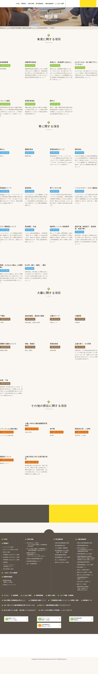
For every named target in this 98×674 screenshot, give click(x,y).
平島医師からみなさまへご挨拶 (11, 559)
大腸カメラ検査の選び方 (83, 569)
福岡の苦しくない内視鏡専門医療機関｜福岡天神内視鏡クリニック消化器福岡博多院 (23, 28)
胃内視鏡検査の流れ (60, 545)
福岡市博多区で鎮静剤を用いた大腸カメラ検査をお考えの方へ (82, 588)
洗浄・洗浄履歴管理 (32, 563)
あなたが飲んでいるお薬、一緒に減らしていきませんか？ (20, 610)
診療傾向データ (87, 600)
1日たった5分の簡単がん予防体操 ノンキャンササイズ (56, 610)
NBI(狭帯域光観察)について (34, 561)
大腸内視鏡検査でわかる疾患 (84, 553)
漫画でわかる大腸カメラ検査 (84, 572)
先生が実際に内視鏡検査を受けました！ (15, 600)
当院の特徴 (31, 3)
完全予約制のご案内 (8, 569)
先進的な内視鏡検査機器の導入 (35, 558)
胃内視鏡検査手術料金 (60, 554)
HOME (18, 3)
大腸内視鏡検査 (49, 3)
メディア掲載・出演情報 (66, 595)
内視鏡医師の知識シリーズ (38, 600)
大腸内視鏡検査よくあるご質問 (85, 564)
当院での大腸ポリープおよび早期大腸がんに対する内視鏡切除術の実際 (84, 549)
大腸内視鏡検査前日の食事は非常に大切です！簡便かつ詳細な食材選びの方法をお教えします (86, 558)
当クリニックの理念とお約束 (10, 549)
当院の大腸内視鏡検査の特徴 (84, 543)
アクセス (6, 595)
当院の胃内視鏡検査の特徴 (62, 543)
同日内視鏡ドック (81, 567)
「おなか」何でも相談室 (10, 572)
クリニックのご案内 (8, 547)
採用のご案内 (51, 595)
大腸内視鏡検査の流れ (82, 545)
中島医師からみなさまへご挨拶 (11, 554)
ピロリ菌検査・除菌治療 (61, 548)
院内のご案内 (6, 552)
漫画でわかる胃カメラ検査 (62, 562)
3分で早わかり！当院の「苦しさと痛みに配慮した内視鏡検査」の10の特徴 (37, 544)
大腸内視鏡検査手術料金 (83, 562)
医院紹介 (23, 3)
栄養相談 (5, 562)
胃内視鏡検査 (39, 3)
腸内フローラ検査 (81, 584)
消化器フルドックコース (9, 584)
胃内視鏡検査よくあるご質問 (62, 557)
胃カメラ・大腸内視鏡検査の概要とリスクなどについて (54, 605)
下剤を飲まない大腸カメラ (84, 581)
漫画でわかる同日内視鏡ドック (85, 575)
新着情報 (15, 595)
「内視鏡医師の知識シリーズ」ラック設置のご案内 (64, 600)
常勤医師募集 (39, 595)
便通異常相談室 (8, 576)
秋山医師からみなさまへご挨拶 (11, 557)
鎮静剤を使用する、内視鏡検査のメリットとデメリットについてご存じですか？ (36, 554)
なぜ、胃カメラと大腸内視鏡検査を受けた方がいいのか (19, 605)
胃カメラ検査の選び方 (60, 560)
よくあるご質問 (59, 3)
